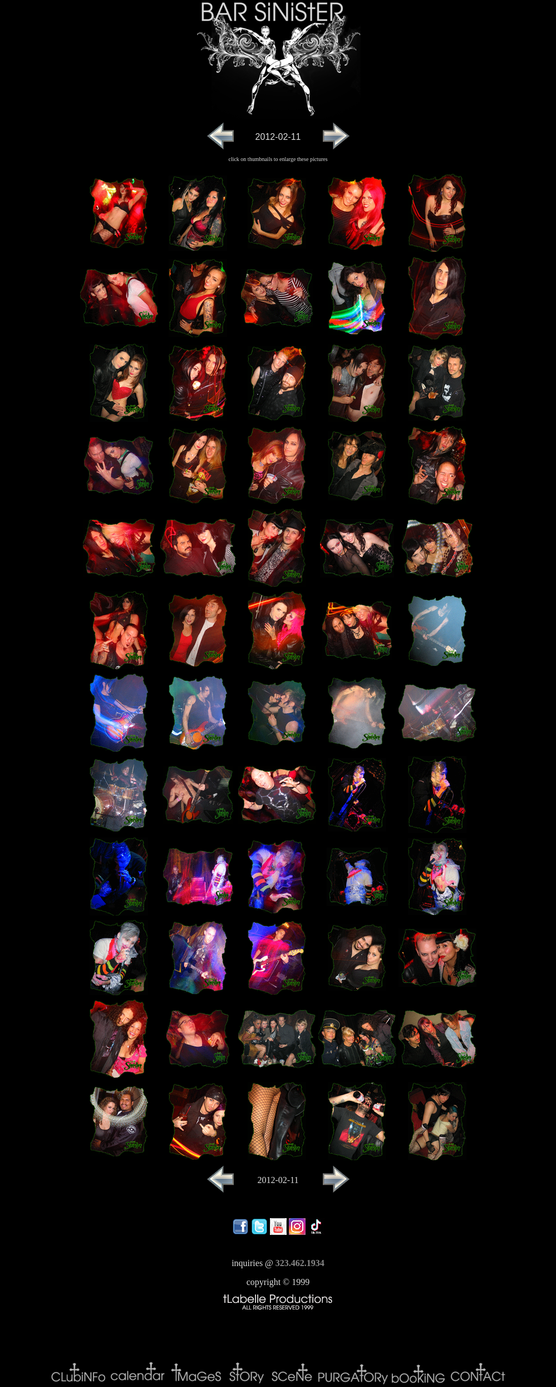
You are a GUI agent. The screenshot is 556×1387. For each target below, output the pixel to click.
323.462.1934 (299, 1263)
